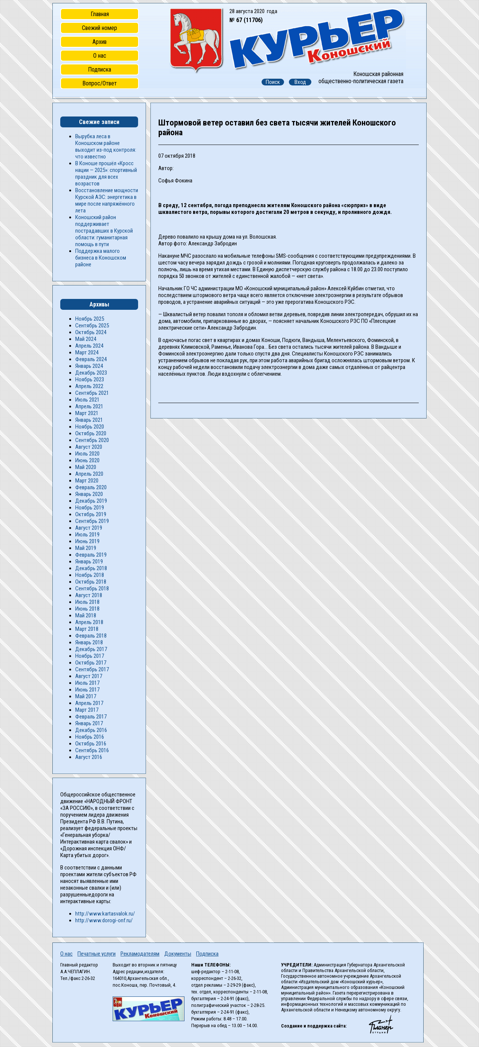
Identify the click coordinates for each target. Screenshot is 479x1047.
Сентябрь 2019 (92, 521)
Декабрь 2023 (91, 372)
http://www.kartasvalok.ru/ (105, 913)
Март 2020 (86, 480)
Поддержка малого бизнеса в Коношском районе (100, 258)
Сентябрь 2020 (92, 440)
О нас (99, 55)
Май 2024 (85, 339)
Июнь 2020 (87, 460)
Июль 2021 (87, 399)
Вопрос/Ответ (99, 83)
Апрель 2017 (89, 703)
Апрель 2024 (89, 345)
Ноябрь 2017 (89, 656)
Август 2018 (88, 595)
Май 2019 (85, 548)
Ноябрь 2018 (89, 575)
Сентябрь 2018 (92, 588)
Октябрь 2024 (90, 332)
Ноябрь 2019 (89, 507)
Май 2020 (85, 467)
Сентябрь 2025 (92, 325)
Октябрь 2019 (90, 514)
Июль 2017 (87, 683)
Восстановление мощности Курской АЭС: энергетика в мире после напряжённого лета (106, 200)
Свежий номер (99, 27)
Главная (100, 14)
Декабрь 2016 (91, 730)
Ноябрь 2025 (89, 318)
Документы (177, 953)
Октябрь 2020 (90, 433)
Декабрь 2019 (91, 500)
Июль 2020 (87, 453)
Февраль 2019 (91, 554)
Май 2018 (85, 615)
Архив (99, 41)
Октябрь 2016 (90, 743)
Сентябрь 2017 (92, 669)
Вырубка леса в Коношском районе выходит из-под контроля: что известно (105, 146)
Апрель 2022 (89, 386)
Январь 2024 (89, 366)
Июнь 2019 (87, 541)
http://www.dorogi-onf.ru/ (104, 920)
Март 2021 (86, 413)
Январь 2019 (89, 561)
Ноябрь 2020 (89, 426)
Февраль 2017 (91, 716)
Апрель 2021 (89, 406)
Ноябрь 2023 (89, 379)
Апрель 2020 (89, 473)
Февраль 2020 (91, 487)
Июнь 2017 (87, 689)
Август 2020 (88, 447)
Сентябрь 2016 (92, 750)
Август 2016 (88, 757)
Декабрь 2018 (91, 568)
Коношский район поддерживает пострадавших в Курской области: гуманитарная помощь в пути (104, 231)
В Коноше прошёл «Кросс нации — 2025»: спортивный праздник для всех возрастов (106, 173)
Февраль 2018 (91, 635)
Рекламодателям (139, 953)
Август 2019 (88, 527)
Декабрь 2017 (91, 649)
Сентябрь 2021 (92, 393)
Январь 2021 (89, 420)
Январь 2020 (89, 494)
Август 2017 (88, 676)
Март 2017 (86, 709)
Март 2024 (86, 352)
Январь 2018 (89, 642)
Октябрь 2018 (90, 581)
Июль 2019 (87, 534)
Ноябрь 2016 (89, 736)
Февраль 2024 (91, 359)
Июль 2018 (87, 602)
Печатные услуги (96, 953)
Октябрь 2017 (90, 662)
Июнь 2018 (87, 608)
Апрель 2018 (89, 622)
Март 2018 (86, 629)
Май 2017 (85, 696)
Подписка (99, 69)
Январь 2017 (89, 723)
